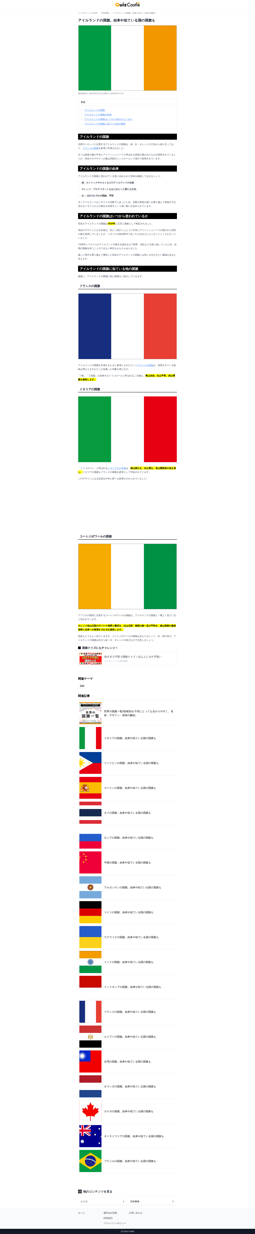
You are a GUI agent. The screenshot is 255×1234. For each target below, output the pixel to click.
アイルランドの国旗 (94, 110)
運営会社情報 (110, 1212)
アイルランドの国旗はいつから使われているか (108, 119)
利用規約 (108, 1218)
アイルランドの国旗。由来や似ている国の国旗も (134, 13)
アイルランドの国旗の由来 (98, 114)
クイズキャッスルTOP (87, 13)
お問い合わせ (135, 1212)
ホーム (81, 1212)
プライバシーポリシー (114, 1223)
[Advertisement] (127, 506)
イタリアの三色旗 (117, 468)
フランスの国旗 (91, 148)
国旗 (82, 685)
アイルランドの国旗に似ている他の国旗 (104, 123)
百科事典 (105, 13)
